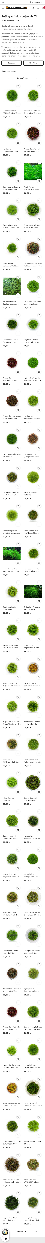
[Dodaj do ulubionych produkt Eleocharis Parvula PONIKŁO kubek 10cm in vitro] (18, 86)
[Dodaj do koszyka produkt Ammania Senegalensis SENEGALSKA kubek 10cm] (18, 1097)
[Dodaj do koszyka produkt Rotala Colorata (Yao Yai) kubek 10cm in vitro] (18, 677)
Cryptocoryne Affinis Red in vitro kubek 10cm (33, 1104)
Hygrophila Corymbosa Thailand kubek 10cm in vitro (11, 1066)
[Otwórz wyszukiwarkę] (32, 8)
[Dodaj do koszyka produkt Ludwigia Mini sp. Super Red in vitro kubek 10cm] (39, 257)
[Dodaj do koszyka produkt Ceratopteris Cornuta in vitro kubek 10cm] (18, 944)
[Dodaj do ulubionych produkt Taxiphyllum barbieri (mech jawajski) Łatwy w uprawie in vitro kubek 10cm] (18, 544)
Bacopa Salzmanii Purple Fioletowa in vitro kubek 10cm (33, 799)
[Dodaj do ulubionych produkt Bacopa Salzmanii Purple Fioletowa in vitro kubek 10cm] (39, 773)
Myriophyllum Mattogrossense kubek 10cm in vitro (32, 875)
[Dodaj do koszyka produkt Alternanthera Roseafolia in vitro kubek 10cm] (18, 982)
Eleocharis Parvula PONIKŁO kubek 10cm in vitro (11, 111)
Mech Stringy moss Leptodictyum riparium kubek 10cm (11, 531)
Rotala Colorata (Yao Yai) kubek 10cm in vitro (12, 684)
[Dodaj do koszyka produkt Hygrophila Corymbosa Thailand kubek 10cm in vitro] (18, 1059)
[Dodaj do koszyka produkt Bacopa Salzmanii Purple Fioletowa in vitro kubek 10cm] (39, 791)
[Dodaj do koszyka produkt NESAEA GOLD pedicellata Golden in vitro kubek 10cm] (39, 677)
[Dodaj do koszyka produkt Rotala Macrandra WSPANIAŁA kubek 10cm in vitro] (18, 906)
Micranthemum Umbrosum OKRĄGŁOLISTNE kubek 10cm (12, 799)
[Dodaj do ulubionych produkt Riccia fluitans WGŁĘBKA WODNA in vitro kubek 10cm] (39, 162)
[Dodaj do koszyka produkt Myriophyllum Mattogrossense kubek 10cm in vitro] (39, 868)
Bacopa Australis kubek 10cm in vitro (32, 1142)
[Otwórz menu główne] (2, 7)
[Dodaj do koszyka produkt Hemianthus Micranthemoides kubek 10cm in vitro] (39, 410)
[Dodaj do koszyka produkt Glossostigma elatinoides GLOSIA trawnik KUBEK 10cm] (18, 257)
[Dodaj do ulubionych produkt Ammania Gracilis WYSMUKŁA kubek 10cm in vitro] (39, 1155)
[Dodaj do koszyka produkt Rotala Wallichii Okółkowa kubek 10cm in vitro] (18, 753)
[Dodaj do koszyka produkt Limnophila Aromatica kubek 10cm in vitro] (18, 486)
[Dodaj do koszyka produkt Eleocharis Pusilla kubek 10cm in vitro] (18, 448)
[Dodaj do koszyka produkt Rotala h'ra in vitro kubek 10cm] (18, 601)
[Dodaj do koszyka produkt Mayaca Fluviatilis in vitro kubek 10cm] (18, 1211)
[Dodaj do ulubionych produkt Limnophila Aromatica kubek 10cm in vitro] (18, 468)
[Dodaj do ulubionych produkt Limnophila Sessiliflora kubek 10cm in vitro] (39, 277)
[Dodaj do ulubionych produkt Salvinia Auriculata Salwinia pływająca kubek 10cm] (18, 277)
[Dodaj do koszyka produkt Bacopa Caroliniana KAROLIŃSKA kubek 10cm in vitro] (18, 639)
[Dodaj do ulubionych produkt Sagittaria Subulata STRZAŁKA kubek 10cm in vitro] (39, 315)
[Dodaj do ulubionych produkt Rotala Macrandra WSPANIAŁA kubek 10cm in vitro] (18, 888)
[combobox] (22, 71)
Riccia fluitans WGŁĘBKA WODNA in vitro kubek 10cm (32, 188)
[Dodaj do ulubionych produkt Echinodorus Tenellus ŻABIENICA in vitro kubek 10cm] (18, 315)
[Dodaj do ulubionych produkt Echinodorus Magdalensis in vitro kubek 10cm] (39, 620)
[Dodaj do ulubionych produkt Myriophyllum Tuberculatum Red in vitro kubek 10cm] (39, 964)
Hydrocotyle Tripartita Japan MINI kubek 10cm (32, 379)
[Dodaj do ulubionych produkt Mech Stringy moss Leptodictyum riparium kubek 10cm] (18, 506)
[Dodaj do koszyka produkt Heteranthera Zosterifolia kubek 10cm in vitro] (39, 830)
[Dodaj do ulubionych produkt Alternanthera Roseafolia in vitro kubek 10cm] (18, 964)
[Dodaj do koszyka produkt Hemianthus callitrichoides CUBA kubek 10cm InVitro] (18, 142)
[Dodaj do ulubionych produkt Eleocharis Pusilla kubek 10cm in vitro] (18, 429)
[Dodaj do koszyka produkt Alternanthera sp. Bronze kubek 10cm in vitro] (18, 410)
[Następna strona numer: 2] (35, 78)
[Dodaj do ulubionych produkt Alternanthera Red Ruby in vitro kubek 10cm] (18, 1002)
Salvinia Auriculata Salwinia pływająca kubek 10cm (10, 302)
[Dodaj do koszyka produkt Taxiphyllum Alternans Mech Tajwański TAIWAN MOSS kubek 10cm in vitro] (39, 601)
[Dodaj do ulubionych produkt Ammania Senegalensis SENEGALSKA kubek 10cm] (18, 1079)
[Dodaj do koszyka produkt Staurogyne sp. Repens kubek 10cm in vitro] (18, 181)
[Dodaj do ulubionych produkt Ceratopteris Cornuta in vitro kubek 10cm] (18, 926)
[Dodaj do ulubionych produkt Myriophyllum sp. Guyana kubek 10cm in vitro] (39, 1040)
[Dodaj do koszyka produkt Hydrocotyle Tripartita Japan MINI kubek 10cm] (39, 371)
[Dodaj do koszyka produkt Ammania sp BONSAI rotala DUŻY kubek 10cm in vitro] (39, 219)
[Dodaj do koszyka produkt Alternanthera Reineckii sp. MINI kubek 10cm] (39, 142)
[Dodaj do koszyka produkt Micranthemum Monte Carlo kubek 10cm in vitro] (39, 104)
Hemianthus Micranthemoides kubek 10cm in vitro (33, 417)
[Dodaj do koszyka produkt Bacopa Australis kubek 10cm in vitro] (39, 1135)
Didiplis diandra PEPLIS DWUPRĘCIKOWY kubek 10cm (12, 1142)
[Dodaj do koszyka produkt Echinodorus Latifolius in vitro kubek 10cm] (39, 715)
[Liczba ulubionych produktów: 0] (37, 8)
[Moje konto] (35, 2)
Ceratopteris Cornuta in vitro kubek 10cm (11, 951)
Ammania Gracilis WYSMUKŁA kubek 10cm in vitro (31, 1180)
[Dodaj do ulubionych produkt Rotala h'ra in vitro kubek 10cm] (18, 582)
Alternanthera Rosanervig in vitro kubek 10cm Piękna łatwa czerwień (10, 379)
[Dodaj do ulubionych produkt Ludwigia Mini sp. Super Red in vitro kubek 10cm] (39, 239)
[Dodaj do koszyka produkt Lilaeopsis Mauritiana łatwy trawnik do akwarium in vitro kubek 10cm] (39, 944)
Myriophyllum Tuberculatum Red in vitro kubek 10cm (31, 990)
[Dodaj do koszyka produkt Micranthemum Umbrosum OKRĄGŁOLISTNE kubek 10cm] (18, 791)
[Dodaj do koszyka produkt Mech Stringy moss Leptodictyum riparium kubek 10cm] (18, 524)
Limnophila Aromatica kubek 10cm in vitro (11, 493)
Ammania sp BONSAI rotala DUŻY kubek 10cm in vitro (32, 226)
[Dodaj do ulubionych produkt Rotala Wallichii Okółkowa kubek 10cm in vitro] (18, 735)
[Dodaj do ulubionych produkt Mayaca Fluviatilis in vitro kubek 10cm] (18, 1193)
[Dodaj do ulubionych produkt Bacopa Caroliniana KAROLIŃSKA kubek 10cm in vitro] (18, 620)
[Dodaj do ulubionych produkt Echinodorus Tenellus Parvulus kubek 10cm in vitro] (39, 544)
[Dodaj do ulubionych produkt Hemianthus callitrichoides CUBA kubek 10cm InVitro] (18, 124)
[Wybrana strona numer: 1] (22, 78)
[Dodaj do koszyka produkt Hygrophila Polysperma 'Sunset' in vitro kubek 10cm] (18, 715)
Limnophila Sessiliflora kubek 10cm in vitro (32, 302)
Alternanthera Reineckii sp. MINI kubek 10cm (32, 150)
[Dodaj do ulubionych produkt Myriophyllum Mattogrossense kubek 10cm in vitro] (39, 849)
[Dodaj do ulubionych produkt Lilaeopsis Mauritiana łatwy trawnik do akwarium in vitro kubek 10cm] (39, 926)
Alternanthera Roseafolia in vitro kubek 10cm (12, 990)
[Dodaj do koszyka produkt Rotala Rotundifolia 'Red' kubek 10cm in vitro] (39, 524)
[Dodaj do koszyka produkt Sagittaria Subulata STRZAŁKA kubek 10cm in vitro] (39, 333)
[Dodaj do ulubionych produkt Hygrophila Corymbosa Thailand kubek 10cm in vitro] (18, 1040)
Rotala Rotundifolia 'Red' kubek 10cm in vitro (31, 531)
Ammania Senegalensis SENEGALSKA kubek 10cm (11, 1104)
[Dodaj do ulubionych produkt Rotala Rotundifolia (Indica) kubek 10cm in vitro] (39, 735)
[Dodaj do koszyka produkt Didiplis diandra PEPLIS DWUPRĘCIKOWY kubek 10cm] (18, 1135)
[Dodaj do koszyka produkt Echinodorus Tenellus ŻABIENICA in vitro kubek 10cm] (18, 333)
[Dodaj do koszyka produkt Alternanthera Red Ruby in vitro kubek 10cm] (18, 1020)
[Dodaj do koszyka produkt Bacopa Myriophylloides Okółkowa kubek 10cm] (39, 1020)
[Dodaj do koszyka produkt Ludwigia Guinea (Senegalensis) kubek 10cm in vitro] (39, 448)
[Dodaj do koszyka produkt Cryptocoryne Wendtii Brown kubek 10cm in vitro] (39, 906)
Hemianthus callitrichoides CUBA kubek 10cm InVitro (10, 150)
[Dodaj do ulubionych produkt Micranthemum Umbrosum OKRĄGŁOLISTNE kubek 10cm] (18, 773)
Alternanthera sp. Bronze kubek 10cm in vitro (12, 417)
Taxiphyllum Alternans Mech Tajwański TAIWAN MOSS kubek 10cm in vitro (32, 608)
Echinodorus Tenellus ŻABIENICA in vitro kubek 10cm (11, 340)
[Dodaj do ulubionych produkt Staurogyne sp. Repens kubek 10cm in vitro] (18, 162)
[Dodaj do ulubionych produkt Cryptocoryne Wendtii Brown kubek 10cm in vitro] (39, 888)
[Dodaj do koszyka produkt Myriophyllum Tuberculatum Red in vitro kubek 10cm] (39, 982)
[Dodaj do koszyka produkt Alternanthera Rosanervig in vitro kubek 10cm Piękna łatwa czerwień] (18, 371)
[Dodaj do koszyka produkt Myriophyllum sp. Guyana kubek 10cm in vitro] (39, 1059)
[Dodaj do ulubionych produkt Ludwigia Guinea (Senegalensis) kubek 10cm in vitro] (39, 429)
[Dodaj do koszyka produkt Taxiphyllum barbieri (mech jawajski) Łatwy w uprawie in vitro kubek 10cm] (18, 562)
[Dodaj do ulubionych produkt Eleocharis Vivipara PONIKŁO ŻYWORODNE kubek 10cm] (39, 468)
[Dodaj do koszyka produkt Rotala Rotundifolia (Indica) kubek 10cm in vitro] (39, 753)
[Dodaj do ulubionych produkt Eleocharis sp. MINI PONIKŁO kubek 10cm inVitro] (18, 200)
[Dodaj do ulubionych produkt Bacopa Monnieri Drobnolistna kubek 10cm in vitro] (18, 811)
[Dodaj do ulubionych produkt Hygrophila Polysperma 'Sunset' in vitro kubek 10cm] (18, 697)
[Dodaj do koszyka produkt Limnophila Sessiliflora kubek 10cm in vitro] (39, 295)
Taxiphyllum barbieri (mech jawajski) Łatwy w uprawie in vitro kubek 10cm (12, 570)
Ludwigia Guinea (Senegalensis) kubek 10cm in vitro (31, 455)
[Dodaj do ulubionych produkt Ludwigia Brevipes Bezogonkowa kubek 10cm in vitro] (39, 1193)
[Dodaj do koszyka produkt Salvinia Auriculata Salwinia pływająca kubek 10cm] (18, 295)
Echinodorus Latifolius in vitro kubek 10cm (32, 722)
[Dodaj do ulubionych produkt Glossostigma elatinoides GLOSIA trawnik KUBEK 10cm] (18, 239)
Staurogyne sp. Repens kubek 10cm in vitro (11, 188)
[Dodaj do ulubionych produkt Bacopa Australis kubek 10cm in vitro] (39, 1117)
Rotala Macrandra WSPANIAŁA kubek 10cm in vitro (10, 913)
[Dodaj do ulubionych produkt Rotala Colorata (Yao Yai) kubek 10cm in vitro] (18, 658)
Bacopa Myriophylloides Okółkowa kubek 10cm (33, 1028)
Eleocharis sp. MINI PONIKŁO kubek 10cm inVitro (11, 226)
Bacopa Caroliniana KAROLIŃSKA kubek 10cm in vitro (10, 646)
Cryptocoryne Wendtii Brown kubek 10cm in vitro (32, 913)
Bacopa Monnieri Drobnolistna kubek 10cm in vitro (10, 837)
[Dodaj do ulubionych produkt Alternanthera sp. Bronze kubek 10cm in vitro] (18, 391)
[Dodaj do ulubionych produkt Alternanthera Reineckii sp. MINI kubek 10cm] (39, 124)
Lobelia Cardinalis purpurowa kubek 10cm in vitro (11, 875)
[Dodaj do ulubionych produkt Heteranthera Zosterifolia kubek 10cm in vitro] (39, 811)
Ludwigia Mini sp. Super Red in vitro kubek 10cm (33, 264)
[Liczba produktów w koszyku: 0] (43, 8)
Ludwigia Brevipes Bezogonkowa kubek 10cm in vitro (31, 1219)
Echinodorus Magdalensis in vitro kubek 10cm (31, 646)
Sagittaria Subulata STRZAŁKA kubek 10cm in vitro (32, 340)
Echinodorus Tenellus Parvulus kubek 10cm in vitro (32, 570)
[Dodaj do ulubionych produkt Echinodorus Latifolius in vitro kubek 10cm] (39, 697)
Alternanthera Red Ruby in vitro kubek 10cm (11, 1028)
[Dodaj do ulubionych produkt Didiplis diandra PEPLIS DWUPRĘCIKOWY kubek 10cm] (18, 1117)
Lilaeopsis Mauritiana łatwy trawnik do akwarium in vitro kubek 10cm (33, 951)
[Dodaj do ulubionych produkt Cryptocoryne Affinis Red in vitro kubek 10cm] (39, 1079)
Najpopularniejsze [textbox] (8, 71)
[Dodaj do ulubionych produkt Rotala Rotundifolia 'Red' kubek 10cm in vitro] (39, 506)
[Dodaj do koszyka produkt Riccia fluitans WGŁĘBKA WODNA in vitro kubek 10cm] (39, 181)
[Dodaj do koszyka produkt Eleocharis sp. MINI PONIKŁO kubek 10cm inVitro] (18, 219)
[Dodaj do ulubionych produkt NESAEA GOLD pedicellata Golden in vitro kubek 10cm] (39, 658)
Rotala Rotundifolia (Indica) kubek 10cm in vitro (32, 761)
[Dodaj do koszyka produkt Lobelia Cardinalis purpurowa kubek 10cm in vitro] (18, 868)
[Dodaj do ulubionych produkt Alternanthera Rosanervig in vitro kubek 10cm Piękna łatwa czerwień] (18, 353)
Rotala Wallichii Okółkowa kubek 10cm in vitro (11, 761)
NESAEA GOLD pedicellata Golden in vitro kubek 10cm (32, 684)
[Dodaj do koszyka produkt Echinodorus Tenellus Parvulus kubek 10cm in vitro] (39, 562)
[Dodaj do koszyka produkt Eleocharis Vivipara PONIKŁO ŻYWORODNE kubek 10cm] (39, 486)
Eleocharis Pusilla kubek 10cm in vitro (12, 455)
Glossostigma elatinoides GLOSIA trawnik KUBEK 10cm (10, 264)
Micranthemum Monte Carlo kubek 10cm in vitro (32, 111)
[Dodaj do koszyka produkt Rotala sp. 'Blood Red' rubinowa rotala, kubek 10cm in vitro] (18, 1173)
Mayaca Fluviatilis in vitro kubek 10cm (10, 1219)
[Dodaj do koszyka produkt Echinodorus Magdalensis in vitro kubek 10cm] (39, 639)
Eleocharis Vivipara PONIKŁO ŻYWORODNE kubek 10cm (32, 493)
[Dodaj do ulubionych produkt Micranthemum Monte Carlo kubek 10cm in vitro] (39, 86)
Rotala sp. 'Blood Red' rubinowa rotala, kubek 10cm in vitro (11, 1180)
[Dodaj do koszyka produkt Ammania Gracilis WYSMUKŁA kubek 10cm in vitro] (39, 1173)
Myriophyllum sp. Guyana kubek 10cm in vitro (32, 1066)
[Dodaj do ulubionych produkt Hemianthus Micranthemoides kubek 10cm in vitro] (39, 391)
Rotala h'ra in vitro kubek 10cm (9, 608)
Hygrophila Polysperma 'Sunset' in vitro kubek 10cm (11, 722)
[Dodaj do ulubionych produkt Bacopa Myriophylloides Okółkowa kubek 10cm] (39, 1002)
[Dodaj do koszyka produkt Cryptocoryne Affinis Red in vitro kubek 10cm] (39, 1097)
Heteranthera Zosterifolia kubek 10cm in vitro (33, 837)
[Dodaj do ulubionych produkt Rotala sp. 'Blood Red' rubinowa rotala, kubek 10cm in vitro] (18, 1155)
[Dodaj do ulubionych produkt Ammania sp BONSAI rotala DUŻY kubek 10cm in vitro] (39, 200)
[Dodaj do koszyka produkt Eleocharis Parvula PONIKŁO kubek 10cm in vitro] (18, 104)
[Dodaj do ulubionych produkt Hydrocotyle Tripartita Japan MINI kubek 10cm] (39, 353)
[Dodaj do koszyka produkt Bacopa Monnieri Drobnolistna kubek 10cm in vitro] (18, 830)
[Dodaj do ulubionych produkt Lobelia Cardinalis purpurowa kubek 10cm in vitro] (18, 849)
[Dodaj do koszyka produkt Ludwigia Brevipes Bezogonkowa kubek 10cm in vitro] (39, 1211)
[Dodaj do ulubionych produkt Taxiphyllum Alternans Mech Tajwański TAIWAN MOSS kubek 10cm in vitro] (39, 582)
